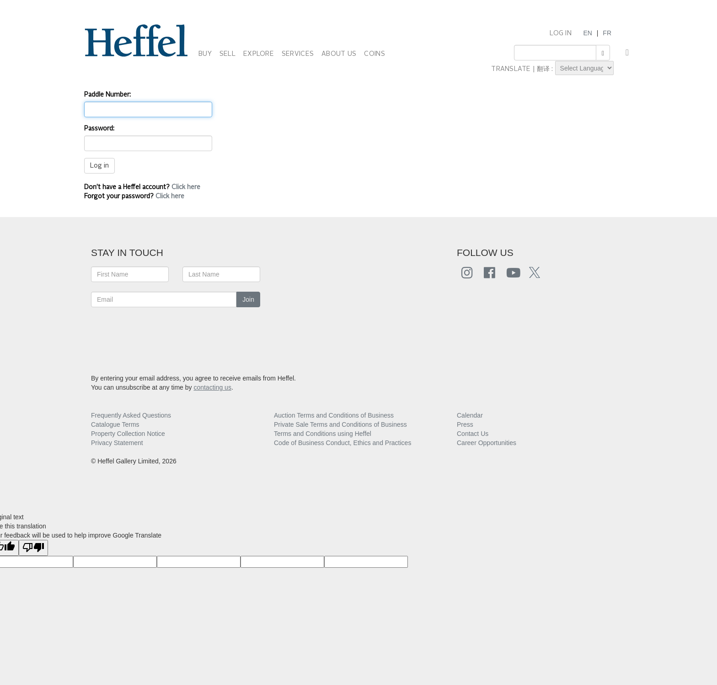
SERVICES (298, 54)
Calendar (470, 415)
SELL (227, 54)
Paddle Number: (107, 95)
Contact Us (472, 433)
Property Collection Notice (128, 433)
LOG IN (561, 33)
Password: (99, 128)
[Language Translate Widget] (584, 68)
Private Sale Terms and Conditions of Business (340, 424)
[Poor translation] (33, 548)
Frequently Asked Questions (131, 415)
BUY (205, 54)
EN (587, 33)
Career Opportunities (486, 442)
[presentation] (160, 335)
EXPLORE (258, 54)
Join (248, 299)
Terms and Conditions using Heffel (322, 433)
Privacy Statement (117, 442)
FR (607, 33)
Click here (185, 187)
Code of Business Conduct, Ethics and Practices (342, 442)
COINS (374, 54)
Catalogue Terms (115, 424)
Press (465, 424)
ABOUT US (338, 54)
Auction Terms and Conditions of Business (334, 415)
